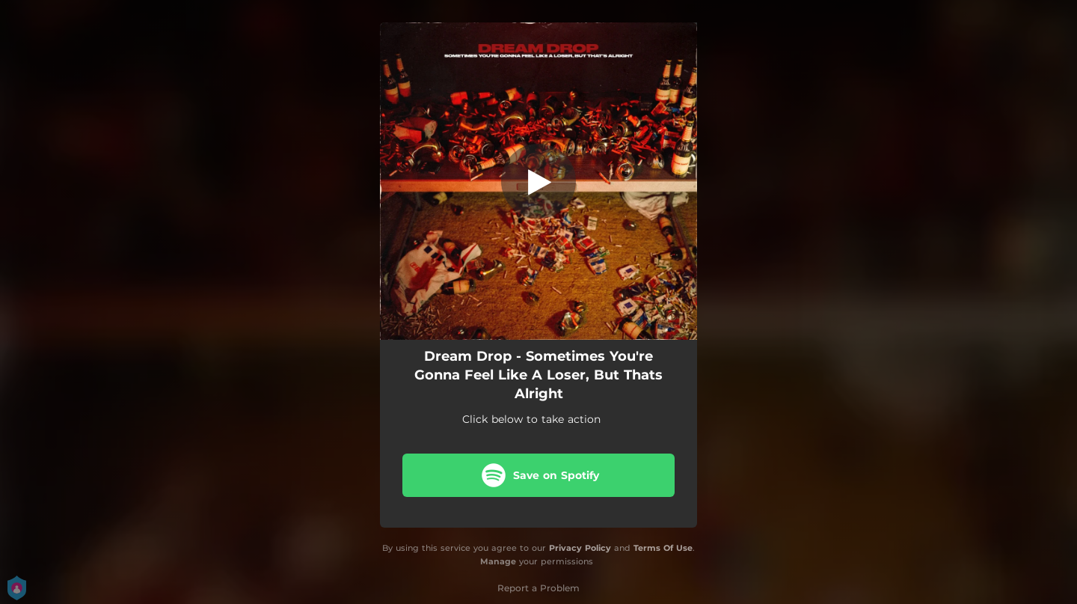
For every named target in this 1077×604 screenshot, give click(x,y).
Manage (498, 561)
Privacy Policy (580, 548)
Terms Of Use (663, 548)
